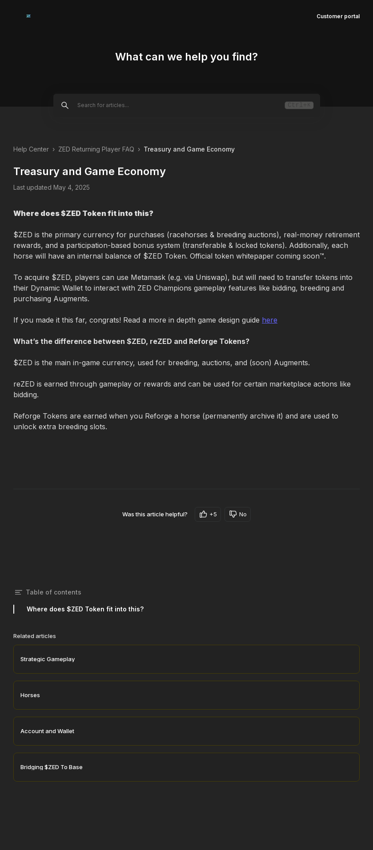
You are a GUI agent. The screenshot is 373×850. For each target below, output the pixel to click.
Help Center (31, 149)
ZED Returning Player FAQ (96, 149)
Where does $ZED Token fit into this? (85, 609)
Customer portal (338, 16)
